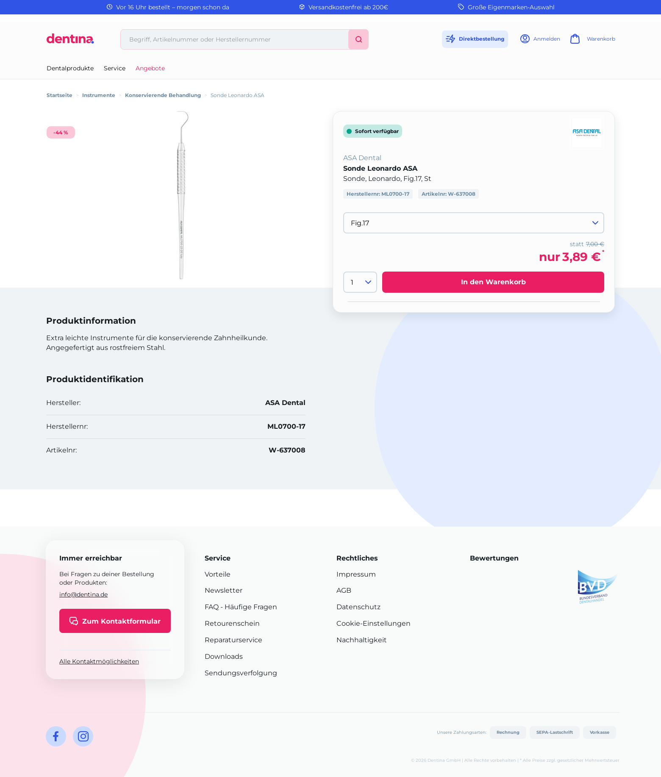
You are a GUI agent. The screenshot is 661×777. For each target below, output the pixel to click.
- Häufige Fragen (248, 607)
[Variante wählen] (473, 222)
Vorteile (218, 574)
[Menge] (360, 282)
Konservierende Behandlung (163, 95)
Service (114, 68)
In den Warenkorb (493, 282)
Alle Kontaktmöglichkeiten (99, 661)
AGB (343, 590)
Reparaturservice (233, 640)
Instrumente (98, 95)
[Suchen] (358, 39)
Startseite (59, 95)
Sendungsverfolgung (241, 673)
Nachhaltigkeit (361, 640)
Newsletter (223, 590)
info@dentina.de (83, 594)
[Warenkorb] (591, 41)
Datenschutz (358, 607)
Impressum (356, 574)
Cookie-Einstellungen (373, 623)
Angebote (150, 68)
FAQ (212, 607)
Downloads (224, 656)
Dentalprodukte (70, 68)
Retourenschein (232, 623)
